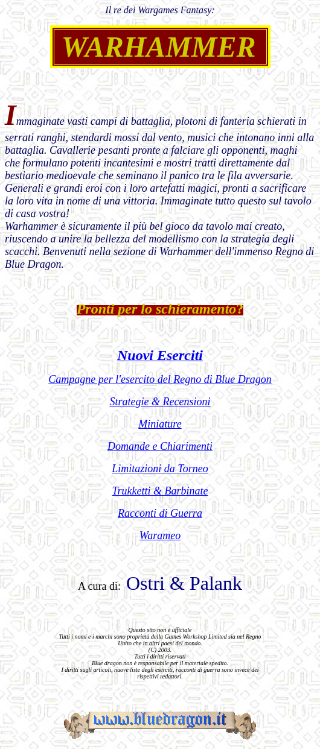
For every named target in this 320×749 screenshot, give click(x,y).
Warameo (160, 535)
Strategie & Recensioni (160, 402)
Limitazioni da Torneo (160, 469)
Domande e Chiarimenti (160, 446)
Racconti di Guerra (160, 513)
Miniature (159, 424)
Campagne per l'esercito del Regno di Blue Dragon (160, 379)
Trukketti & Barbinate (160, 491)
